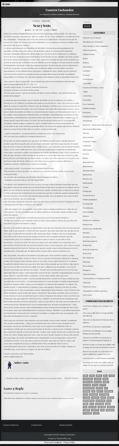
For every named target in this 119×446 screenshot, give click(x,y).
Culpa (85, 92)
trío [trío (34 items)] (102, 410)
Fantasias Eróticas (90, 117)
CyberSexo (87, 96)
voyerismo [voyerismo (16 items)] (87, 413)
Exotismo (87, 112)
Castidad (86, 71)
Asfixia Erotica (89, 54)
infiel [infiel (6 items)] (85, 394)
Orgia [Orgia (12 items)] (109, 401)
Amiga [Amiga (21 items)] (85, 375)
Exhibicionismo (89, 108)
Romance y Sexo (89, 237)
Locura (86, 154)
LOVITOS (86, 306)
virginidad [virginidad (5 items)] (110, 410)
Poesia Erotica (89, 195)
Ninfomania (87, 183)
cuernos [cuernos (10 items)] (98, 379)
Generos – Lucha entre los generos (97, 125)
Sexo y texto (42, 25)
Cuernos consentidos (102, 327)
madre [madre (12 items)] (103, 397)
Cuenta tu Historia (10, 425)
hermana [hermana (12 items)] (86, 391)
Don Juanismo (89, 104)
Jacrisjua (86, 363)
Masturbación (88, 162)
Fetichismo (87, 121)
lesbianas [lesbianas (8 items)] (95, 397)
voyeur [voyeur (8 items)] (96, 413)
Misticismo (87, 175)
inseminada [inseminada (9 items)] (93, 394)
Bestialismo (88, 67)
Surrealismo (45, 21)
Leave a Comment (51, 30)
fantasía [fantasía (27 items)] (99, 388)
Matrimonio (88, 166)
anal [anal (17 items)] (105, 375)
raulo (29, 30)
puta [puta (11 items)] (92, 404)
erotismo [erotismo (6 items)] (86, 385)
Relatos (37, 21)
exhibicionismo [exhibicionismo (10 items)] (88, 388)
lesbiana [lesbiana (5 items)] (86, 397)
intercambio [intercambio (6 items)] (104, 394)
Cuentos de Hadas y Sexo (93, 88)
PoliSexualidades (90, 200)
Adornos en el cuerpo (92, 38)
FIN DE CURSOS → (72, 378)
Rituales (86, 233)
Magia (85, 158)
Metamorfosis (89, 171)
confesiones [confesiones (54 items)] (87, 379)
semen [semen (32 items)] (108, 404)
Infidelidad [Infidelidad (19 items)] (109, 391)
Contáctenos (36, 425)
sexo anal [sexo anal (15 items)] (92, 407)
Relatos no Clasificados (92, 229)
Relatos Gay (88, 225)
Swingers (87, 270)
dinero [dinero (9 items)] (105, 379)
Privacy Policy (69, 442)
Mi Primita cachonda (106, 358)
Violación (86, 283)
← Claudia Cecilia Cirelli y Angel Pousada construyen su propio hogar (33, 378)
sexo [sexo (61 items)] (85, 407)
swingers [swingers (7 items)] (95, 410)
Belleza (86, 63)
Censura (86, 75)
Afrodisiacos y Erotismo (93, 42)
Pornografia (88, 204)
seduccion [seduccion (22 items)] (99, 404)
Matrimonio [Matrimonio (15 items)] (100, 401)
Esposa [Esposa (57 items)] (95, 385)
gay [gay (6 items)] (106, 388)
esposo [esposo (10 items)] (102, 385)
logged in (18, 393)
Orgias (85, 187)
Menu (7, 4)
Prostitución (88, 208)
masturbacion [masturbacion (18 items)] (88, 401)
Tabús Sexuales (89, 274)
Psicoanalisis (88, 212)
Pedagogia (87, 191)
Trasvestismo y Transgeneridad (96, 278)
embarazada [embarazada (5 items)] (87, 382)
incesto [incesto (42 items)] (100, 391)
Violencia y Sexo (89, 287)
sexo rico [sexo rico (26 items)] (110, 407)
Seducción (87, 245)
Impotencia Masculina (92, 129)
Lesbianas (87, 146)
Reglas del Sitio (66, 425)
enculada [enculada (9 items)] (97, 382)
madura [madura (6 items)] (110, 397)
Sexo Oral (87, 254)
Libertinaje (87, 150)
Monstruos (87, 179)
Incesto (86, 133)
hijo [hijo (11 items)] (93, 391)
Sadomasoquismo (90, 241)
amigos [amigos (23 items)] (98, 375)
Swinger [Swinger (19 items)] (86, 410)
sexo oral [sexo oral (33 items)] (101, 407)
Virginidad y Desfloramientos (95, 291)
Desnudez (87, 100)
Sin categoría (88, 258)
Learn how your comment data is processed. (55, 398)
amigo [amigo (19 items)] (92, 375)
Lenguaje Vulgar (90, 142)
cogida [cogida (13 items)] (111, 375)
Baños (85, 59)
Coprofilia (87, 83)
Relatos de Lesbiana (91, 220)
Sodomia (86, 262)
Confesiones (88, 79)
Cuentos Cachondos (59, 10)
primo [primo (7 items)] (85, 404)
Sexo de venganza (90, 249)
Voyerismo (87, 295)
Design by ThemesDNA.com (59, 438)
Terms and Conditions (53, 442)
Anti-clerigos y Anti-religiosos (95, 46)
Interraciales (88, 137)
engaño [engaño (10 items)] (105, 382)
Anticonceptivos (90, 50)
